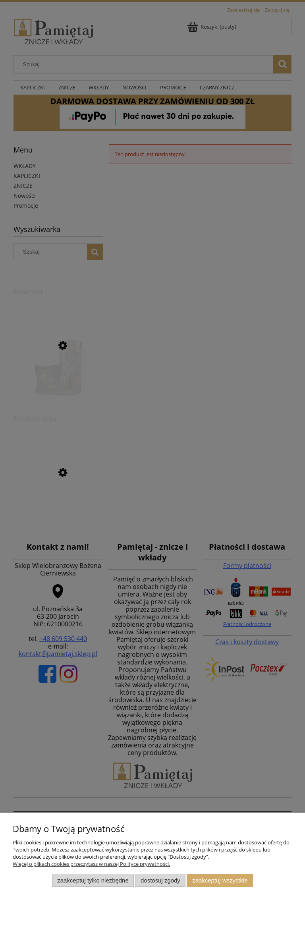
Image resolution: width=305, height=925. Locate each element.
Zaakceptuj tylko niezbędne (92, 880)
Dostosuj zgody (160, 880)
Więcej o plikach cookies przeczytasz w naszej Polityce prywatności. (91, 863)
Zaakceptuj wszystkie (219, 880)
